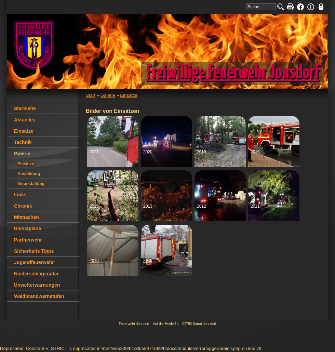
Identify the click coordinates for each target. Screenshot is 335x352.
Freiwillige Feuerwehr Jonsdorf (232, 73)
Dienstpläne (27, 228)
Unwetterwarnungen (37, 285)
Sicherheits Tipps (34, 251)
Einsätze (128, 95)
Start (90, 95)
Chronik (23, 206)
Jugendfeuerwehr (34, 262)
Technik (23, 142)
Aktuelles (24, 119)
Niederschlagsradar (36, 273)
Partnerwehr (28, 240)
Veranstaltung (30, 183)
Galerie (107, 95)
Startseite (25, 108)
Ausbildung (28, 173)
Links (20, 194)
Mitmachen (26, 217)
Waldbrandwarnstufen (39, 296)
